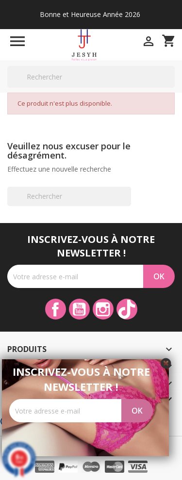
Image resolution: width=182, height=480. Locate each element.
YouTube (79, 309)
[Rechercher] (91, 77)
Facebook (55, 309)
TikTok (126, 309)
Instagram (103, 309)
